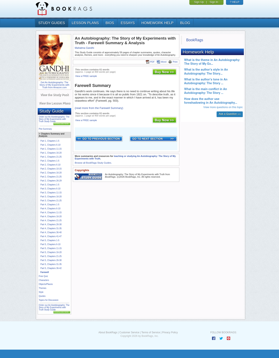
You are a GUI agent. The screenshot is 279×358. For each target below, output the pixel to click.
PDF (150, 62)
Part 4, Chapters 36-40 (51, 232)
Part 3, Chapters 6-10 (50, 188)
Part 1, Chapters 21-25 (51, 157)
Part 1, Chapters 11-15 (51, 149)
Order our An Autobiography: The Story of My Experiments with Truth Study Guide (54, 119)
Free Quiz (43, 276)
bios (110, 23)
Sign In (214, 2)
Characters (44, 280)
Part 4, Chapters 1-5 (49, 204)
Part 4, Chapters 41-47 (51, 236)
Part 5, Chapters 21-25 (51, 256)
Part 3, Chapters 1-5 (49, 185)
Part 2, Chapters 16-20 (51, 173)
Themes (42, 288)
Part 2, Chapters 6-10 (50, 165)
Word (161, 62)
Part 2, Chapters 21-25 (51, 177)
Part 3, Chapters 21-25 (51, 200)
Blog (185, 23)
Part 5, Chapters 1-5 (49, 240)
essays (128, 23)
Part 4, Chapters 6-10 (50, 208)
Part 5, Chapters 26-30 (51, 260)
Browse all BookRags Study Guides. (93, 163)
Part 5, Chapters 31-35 (51, 264)
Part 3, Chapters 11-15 (51, 192)
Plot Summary (45, 129)
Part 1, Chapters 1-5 (49, 141)
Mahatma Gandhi (84, 48)
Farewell (44, 272)
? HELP (234, 2)
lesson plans (85, 23)
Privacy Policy (170, 332)
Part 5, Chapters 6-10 (50, 244)
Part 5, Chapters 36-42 (51, 268)
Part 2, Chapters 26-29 (51, 181)
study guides (51, 23)
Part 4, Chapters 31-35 (51, 228)
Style (41, 292)
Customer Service (129, 332)
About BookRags (107, 332)
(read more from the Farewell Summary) (99, 108)
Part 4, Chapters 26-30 (51, 224)
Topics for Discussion (48, 300)
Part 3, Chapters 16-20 (51, 196)
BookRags (194, 40)
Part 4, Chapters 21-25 (51, 220)
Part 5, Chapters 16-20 (51, 252)
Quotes (42, 296)
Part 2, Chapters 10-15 (51, 169)
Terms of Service (150, 332)
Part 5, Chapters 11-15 (51, 248)
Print (172, 62)
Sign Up (199, 2)
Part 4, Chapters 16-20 (51, 216)
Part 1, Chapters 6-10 (50, 145)
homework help (157, 23)
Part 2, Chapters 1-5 (49, 161)
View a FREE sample (86, 76)
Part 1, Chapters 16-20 (51, 153)
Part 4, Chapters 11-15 (51, 212)
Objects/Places (46, 284)
